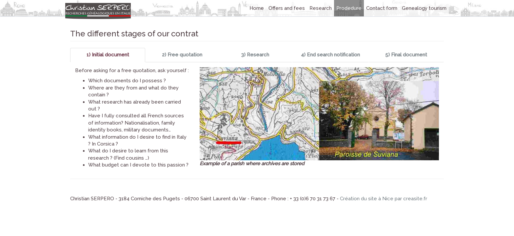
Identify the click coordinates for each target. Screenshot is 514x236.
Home (256, 8)
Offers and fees (286, 8)
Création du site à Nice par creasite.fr (383, 199)
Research (320, 8)
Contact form (381, 8)
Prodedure (349, 8)
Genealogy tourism (424, 8)
